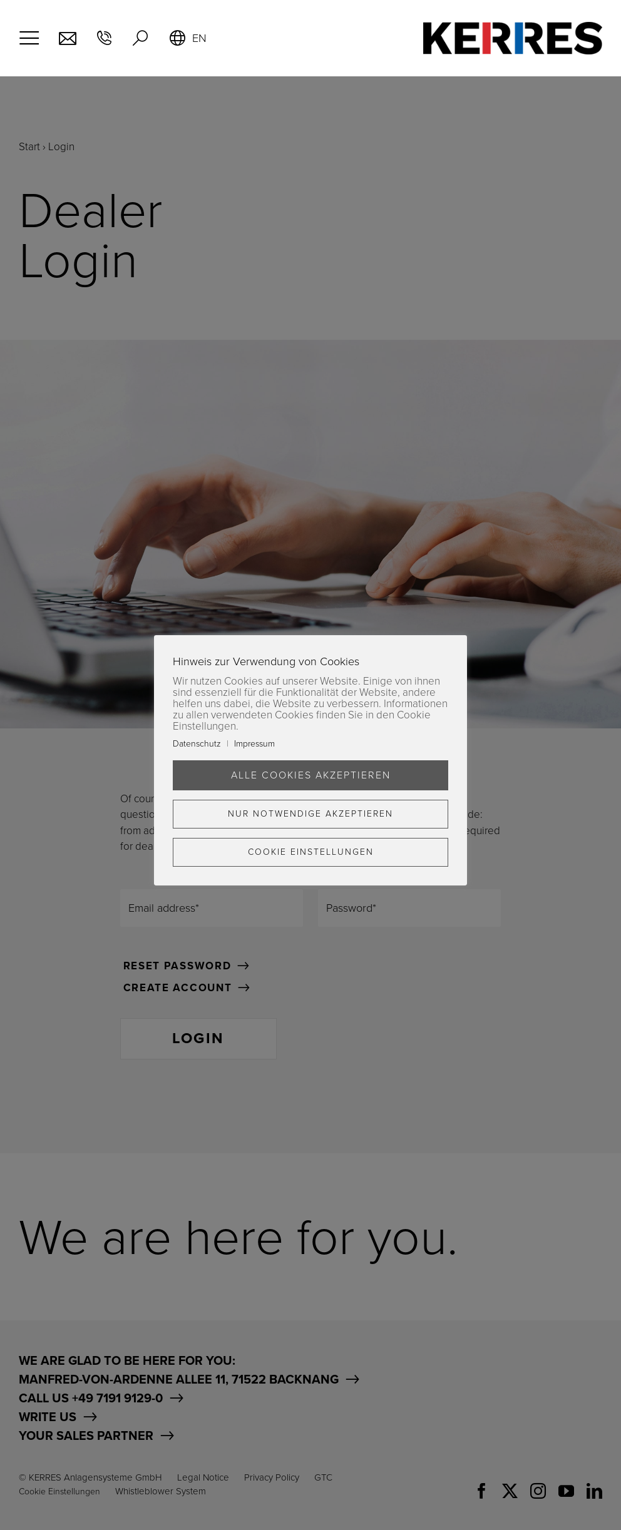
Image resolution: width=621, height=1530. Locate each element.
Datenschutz (197, 743)
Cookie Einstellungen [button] (311, 852)
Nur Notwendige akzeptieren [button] (310, 813)
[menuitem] (187, 38)
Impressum (254, 743)
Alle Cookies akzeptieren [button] (311, 775)
